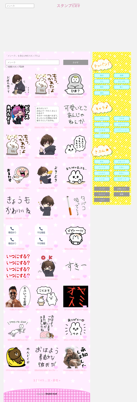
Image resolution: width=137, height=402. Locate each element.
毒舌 (102, 87)
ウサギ (121, 118)
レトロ (101, 179)
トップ (101, 189)
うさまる (101, 130)
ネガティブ (121, 179)
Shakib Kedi (51, 394)
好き (102, 162)
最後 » (56, 380)
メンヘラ (101, 167)
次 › (50, 380)
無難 (121, 75)
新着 (121, 194)
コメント (101, 194)
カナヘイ (121, 124)
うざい (101, 136)
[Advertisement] (68, 31)
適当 (102, 93)
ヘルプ (101, 200)
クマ (102, 124)
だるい (121, 167)
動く (121, 87)
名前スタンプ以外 (15, 67)
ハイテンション (122, 130)
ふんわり (101, 173)
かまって (121, 162)
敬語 (102, 75)
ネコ (102, 118)
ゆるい (121, 173)
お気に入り (121, 189)
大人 (102, 81)
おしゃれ (121, 81)
